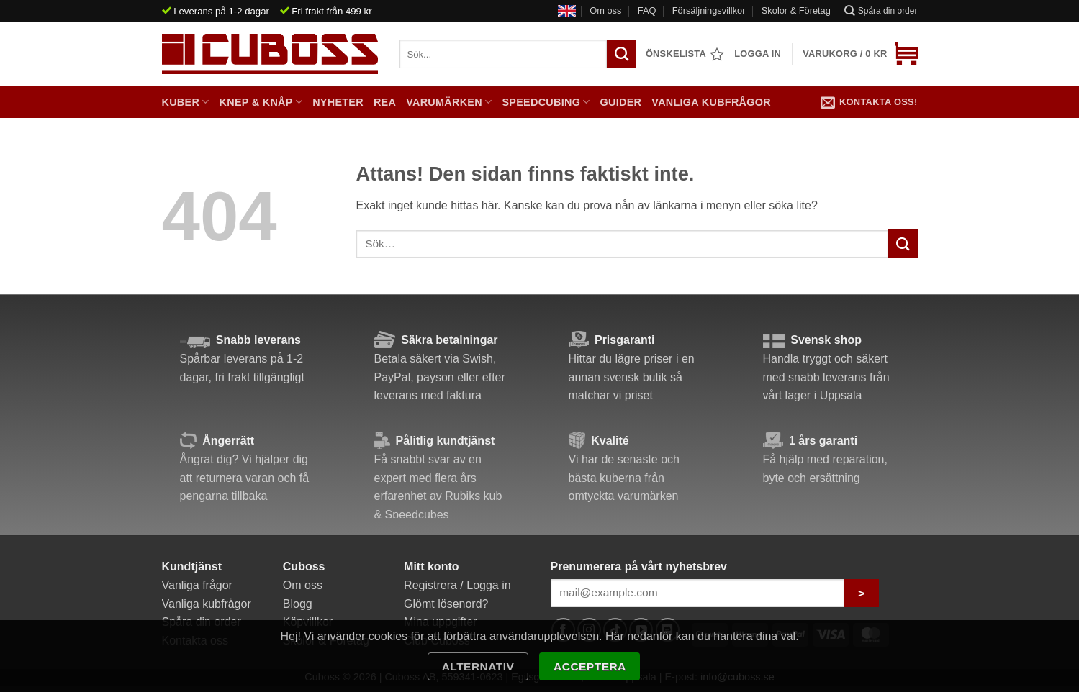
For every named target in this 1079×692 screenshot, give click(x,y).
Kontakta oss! (869, 102)
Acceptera (590, 666)
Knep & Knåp (261, 102)
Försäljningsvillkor (709, 10)
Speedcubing (546, 102)
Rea (385, 102)
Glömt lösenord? (446, 604)
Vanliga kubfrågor (711, 102)
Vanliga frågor (197, 585)
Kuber (185, 102)
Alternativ (478, 666)
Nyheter (338, 102)
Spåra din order (880, 10)
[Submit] (902, 243)
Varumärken (449, 102)
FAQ (647, 10)
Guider (621, 102)
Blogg (297, 604)
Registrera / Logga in (457, 585)
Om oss (605, 10)
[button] (860, 54)
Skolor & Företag (796, 10)
